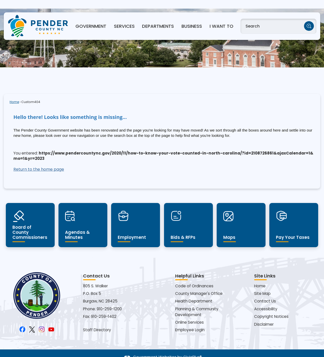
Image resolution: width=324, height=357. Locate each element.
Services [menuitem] (124, 17)
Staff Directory (97, 321)
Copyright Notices (271, 308)
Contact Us (265, 292)
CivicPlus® (192, 348)
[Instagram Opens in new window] (42, 320)
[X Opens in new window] (32, 320)
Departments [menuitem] (158, 17)
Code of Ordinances (194, 277)
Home (14, 93)
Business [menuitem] (191, 17)
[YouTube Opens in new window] (51, 320)
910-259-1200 (109, 300)
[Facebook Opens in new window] (22, 320)
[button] (309, 17)
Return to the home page (38, 161)
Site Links (264, 267)
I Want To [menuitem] (221, 17)
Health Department (193, 292)
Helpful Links (189, 267)
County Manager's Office (198, 285)
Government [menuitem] (90, 17)
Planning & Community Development (196, 303)
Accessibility (265, 300)
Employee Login (190, 321)
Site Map (262, 285)
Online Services (189, 313)
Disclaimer (264, 315)
